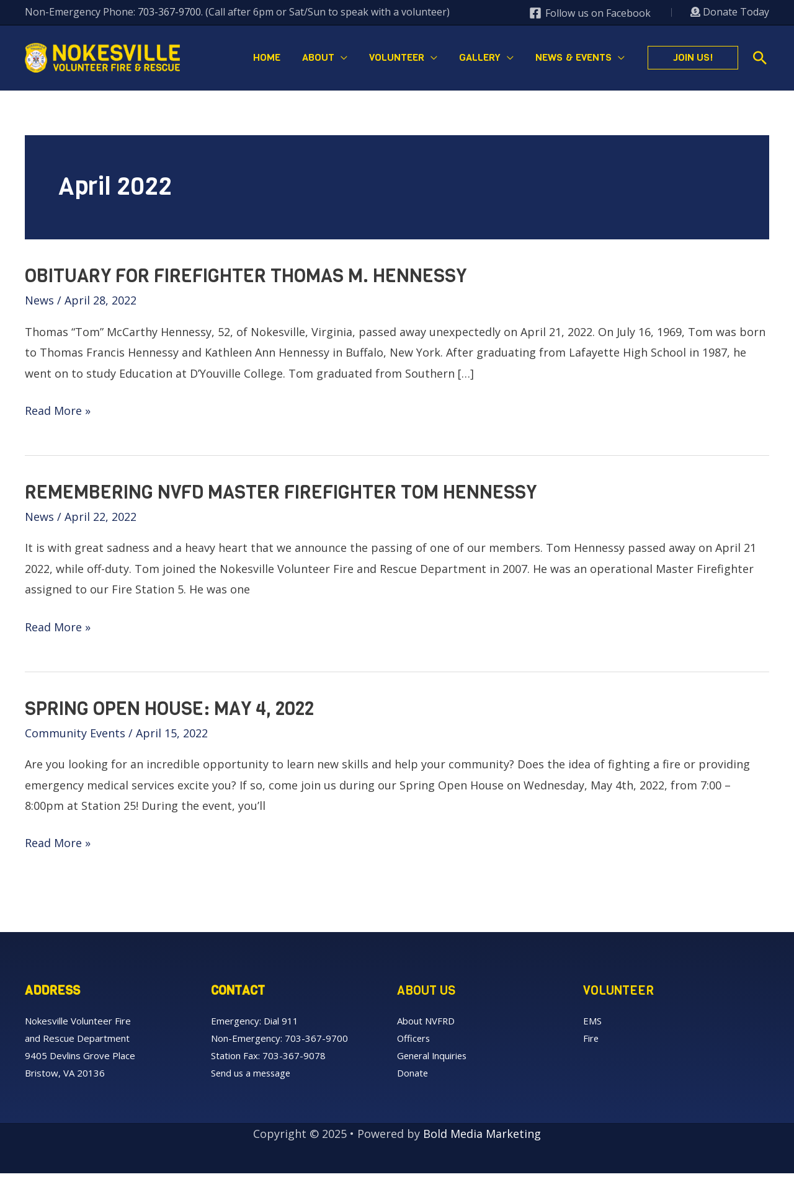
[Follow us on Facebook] (589, 13)
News (39, 303)
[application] (351, 59)
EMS (592, 1024)
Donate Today (729, 12)
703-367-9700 (169, 12)
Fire (591, 1042)
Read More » (58, 414)
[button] (693, 59)
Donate (413, 1076)
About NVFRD (426, 1024)
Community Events (75, 736)
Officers (414, 1042)
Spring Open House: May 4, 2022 (169, 712)
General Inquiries (433, 1059)
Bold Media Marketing (482, 1137)
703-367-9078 (294, 1059)
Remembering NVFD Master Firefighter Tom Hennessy (281, 496)
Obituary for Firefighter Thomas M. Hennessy (245, 279)
